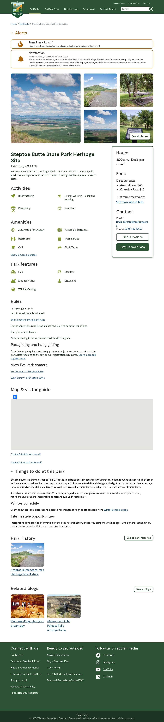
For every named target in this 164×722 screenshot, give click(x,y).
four (13, 496)
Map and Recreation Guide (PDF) (65, 680)
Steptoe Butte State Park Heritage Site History (27, 572)
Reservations (119, 3)
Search (151, 9)
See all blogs (143, 589)
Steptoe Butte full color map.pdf (26, 454)
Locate (15, 397)
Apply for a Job (19, 680)
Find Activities (70, 9)
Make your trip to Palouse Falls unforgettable (58, 625)
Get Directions (133, 237)
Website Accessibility (23, 686)
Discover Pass (133, 3)
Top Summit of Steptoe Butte (27, 371)
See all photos (140, 136)
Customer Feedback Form (25, 661)
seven (110, 493)
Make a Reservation (58, 654)
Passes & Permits (108, 9)
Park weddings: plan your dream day (27, 623)
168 (52, 493)
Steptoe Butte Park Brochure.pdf (26, 462)
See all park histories (139, 537)
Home (14, 24)
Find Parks (34, 9)
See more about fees (129, 202)
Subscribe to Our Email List (26, 673)
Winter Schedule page (116, 509)
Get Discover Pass (132, 247)
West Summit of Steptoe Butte (28, 377)
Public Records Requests (24, 692)
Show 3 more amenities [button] (24, 254)
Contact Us (17, 654)
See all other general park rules (28, 319)
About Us (146, 3)
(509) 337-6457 (133, 228)
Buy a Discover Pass (58, 661)
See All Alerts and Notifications (64, 673)
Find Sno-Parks (52, 9)
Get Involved (89, 9)
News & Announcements (25, 667)
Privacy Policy (82, 715)
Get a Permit (54, 667)
